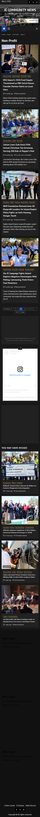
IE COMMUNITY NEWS (20, 10)
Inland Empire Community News (15, 397)
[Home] (4, 28)
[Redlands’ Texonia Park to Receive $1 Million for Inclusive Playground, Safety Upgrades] (20, 465)
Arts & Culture (7, 76)
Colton (14, 140)
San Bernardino (29, 269)
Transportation (29, 527)
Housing (17, 202)
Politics (14, 483)
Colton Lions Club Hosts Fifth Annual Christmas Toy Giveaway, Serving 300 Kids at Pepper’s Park (18, 147)
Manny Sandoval (20, 93)
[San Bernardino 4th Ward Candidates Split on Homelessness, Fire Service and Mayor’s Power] (20, 599)
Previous (7, 309)
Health (12, 202)
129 (17, 312)
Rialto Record (31, 806)
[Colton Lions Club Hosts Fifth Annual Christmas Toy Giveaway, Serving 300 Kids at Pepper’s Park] (20, 123)
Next (22, 312)
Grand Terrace (28, 572)
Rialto (29, 76)
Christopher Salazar (21, 535)
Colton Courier (9, 806)
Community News (20, 491)
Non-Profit (24, 76)
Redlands (19, 483)
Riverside (21, 269)
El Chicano (20, 806)
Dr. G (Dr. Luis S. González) (23, 155)
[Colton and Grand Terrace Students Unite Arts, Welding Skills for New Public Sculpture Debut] (20, 555)
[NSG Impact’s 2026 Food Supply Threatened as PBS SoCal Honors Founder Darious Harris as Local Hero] (20, 59)
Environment (7, 483)
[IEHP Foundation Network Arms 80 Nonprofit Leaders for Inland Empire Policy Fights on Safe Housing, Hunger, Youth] (20, 185)
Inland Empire (16, 76)
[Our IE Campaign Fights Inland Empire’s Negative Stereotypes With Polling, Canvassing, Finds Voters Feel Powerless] (20, 252)
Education (6, 202)
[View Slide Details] (20, 21)
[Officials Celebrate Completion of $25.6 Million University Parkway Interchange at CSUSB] (20, 510)
